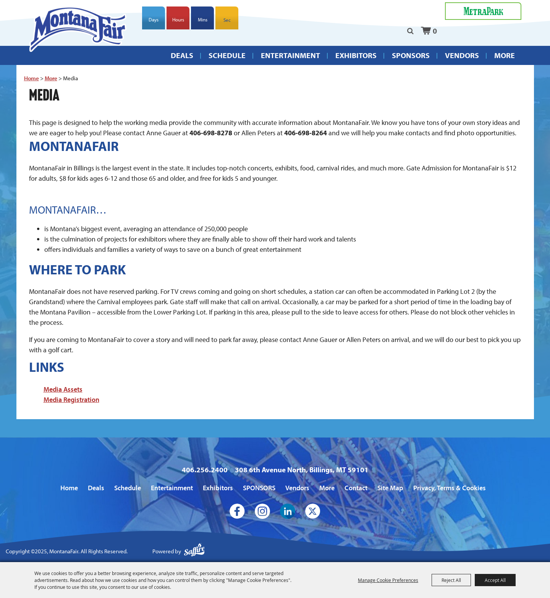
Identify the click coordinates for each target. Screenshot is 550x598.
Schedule (227, 55)
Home (31, 78)
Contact (356, 487)
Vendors (462, 55)
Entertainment (290, 55)
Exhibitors (356, 55)
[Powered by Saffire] (194, 551)
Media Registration (71, 399)
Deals (182, 55)
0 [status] (435, 31)
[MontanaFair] (78, 29)
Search (410, 31)
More (504, 55)
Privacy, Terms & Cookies (449, 487)
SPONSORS (411, 55)
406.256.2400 (205, 469)
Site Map (390, 487)
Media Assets (63, 389)
